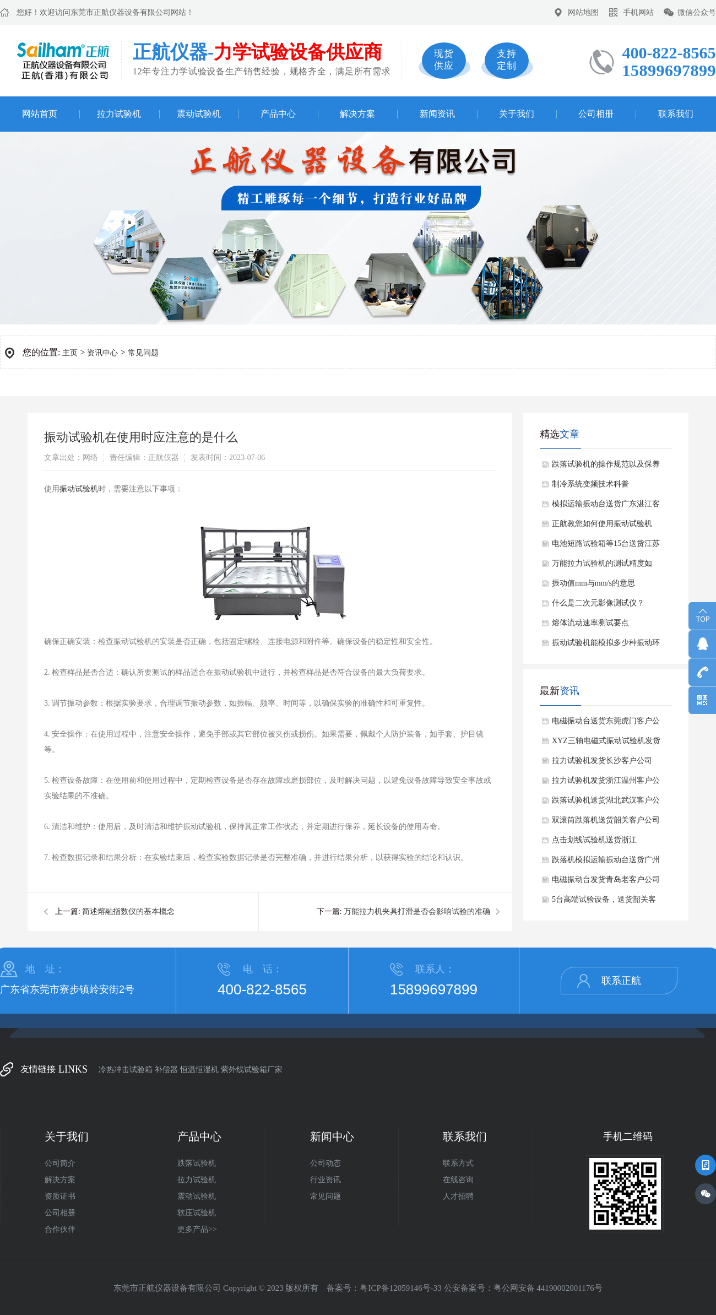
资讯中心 (102, 353)
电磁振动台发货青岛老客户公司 (606, 879)
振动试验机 (78, 489)
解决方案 (357, 113)
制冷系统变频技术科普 (590, 484)
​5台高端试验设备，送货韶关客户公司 (604, 902)
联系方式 (458, 1163)
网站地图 (583, 12)
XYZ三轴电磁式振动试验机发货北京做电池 (606, 744)
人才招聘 (458, 1196)
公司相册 (596, 113)
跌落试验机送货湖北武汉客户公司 (606, 803)
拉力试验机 (119, 113)
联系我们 (675, 113)
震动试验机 (199, 113)
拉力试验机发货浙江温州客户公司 (606, 783)
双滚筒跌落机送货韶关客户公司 (606, 820)
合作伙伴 (60, 1229)
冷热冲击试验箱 (126, 1069)
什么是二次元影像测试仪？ (598, 603)
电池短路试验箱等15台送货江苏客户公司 (606, 546)
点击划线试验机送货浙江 (594, 840)
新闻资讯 (437, 113)
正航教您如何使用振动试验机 (602, 523)
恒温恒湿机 (199, 1069)
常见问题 (143, 353)
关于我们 (516, 113)
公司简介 (60, 1163)
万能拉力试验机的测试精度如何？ (602, 566)
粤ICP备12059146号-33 (400, 1288)
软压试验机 (196, 1213)
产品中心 (278, 113)
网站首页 (39, 113)
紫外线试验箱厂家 (252, 1069)
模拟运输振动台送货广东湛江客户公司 (606, 507)
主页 (70, 353)
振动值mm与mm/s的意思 (593, 583)
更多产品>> (197, 1229)
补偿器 (166, 1069)
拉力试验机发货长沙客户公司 (602, 760)
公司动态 (325, 1163)
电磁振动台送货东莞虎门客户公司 (606, 724)
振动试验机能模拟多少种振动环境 (606, 645)
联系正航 (621, 980)
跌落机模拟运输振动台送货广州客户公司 (606, 863)
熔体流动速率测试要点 (590, 623)
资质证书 (60, 1196)
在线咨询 (458, 1180)
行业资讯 (325, 1180)
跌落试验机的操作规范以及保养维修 (606, 467)
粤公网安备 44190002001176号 (548, 1288)
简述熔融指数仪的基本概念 (128, 911)
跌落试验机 (196, 1163)
